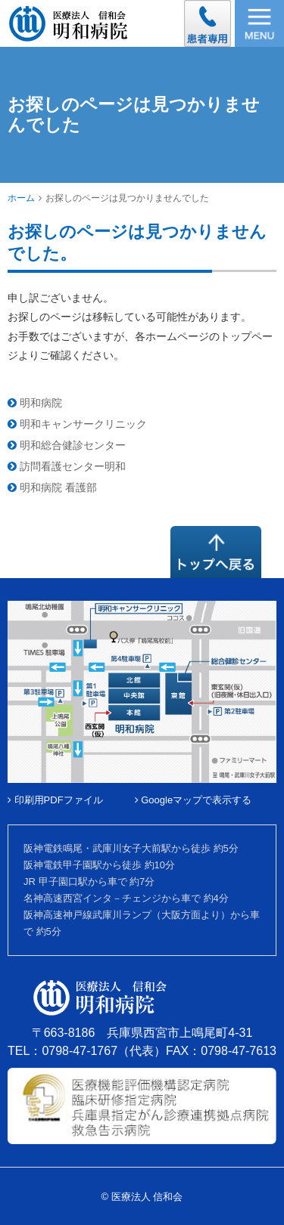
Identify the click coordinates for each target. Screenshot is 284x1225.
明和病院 (35, 403)
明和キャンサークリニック (77, 424)
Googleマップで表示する (193, 800)
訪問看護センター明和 (67, 466)
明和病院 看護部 (52, 487)
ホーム (21, 198)
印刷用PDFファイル (55, 800)
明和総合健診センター (67, 445)
